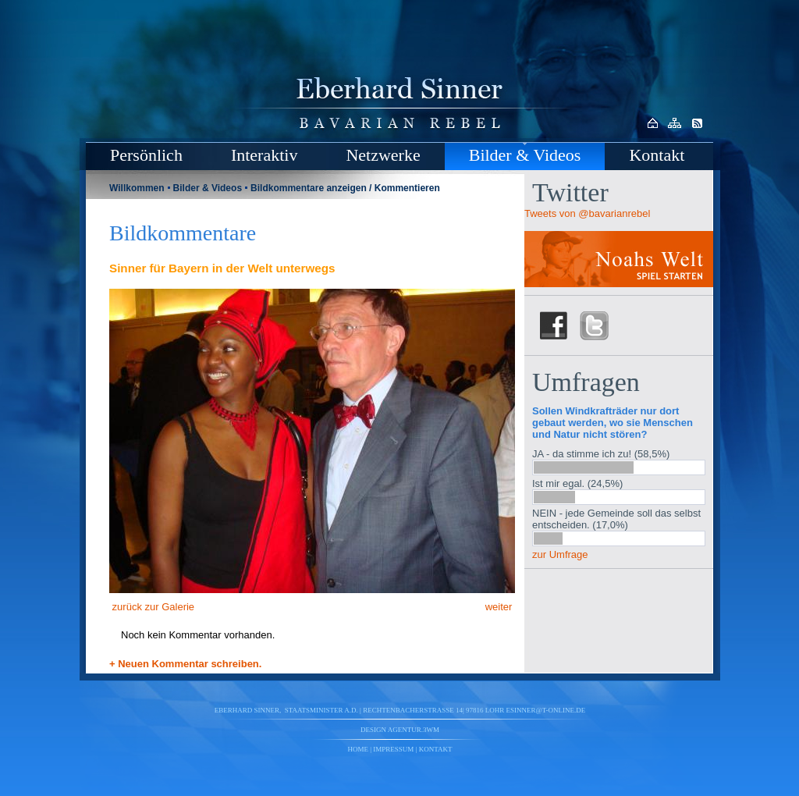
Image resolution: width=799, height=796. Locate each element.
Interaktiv (264, 155)
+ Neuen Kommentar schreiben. (185, 664)
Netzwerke (383, 155)
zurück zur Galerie (151, 607)
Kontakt (656, 155)
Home (358, 749)
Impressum (393, 749)
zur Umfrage (560, 554)
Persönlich (146, 155)
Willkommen (137, 188)
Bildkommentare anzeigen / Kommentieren (345, 188)
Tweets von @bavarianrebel (587, 213)
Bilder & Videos (525, 155)
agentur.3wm (413, 730)
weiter (500, 607)
